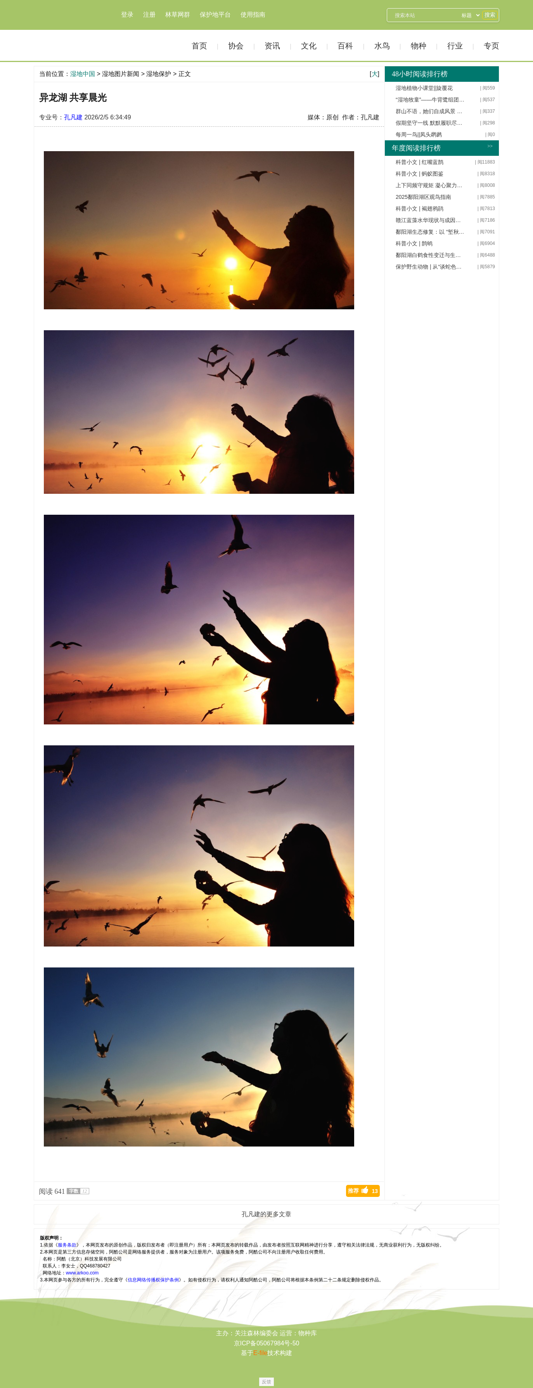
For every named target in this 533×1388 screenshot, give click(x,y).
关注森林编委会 (256, 1333)
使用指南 (253, 14)
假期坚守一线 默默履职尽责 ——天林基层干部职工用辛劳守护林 (430, 123)
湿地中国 (61, 30)
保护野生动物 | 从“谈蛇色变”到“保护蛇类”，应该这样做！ (430, 267)
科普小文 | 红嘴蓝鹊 (419, 162)
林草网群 (177, 14)
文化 (309, 45)
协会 (236, 45)
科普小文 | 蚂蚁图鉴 (419, 174)
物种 (418, 45)
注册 (149, 14)
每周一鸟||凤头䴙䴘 (419, 134)
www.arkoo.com (82, 1273)
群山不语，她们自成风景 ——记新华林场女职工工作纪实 (430, 111)
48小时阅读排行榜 (420, 74)
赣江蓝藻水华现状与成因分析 (430, 220)
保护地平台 (215, 14)
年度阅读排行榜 (416, 148)
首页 (199, 45)
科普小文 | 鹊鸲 (414, 243)
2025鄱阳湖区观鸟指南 (423, 197)
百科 (345, 45)
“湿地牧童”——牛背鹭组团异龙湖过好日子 (430, 100)
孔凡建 (73, 117)
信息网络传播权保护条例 (153, 1280)
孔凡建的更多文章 (266, 1214)
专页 (491, 45)
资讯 (272, 45)
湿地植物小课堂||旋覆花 (424, 88)
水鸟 (382, 45)
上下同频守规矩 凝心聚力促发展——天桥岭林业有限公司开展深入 (430, 185)
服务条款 (67, 1245)
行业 (455, 45)
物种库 (307, 1333)
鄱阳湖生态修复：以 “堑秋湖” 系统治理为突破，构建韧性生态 (430, 232)
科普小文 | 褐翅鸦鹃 (419, 208)
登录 (127, 14)
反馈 (266, 1382)
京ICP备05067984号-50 (266, 1343)
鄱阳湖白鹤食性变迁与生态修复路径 (430, 255)
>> (490, 146)
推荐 (363, 1191)
